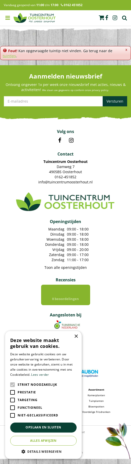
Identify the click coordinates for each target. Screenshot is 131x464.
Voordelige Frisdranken (96, 417)
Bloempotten (96, 411)
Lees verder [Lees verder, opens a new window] (40, 374)
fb (106, 18)
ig (115, 18)
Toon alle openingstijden (65, 267)
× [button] (76, 336)
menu (7, 18)
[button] (43, 451)
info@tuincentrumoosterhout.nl (65, 182)
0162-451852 (65, 176)
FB (60, 140)
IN (71, 140)
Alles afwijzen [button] (43, 440)
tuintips (9, 55)
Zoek (124, 18)
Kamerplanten (96, 400)
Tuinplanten (96, 406)
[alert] (43, 395)
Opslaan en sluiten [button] (43, 427)
